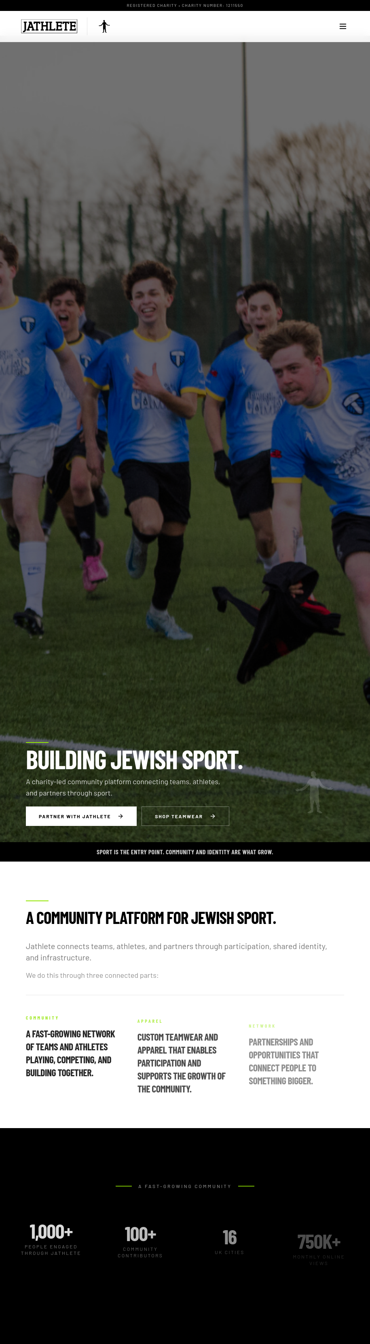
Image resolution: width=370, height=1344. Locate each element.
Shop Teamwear (185, 816)
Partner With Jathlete (81, 816)
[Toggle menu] (343, 26)
